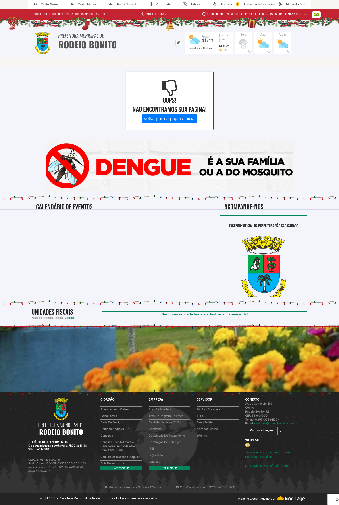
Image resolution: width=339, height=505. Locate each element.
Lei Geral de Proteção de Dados (267, 465)
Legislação (156, 455)
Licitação (154, 462)
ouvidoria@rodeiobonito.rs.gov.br (275, 423)
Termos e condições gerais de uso (268, 452)
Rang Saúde (205, 422)
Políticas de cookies (259, 457)
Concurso (106, 435)
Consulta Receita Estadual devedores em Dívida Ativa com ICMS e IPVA (117, 446)
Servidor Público (207, 429)
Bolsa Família (108, 416)
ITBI (151, 448)
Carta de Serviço (111, 422)
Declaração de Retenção (165, 442)
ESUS (200, 416)
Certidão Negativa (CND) (116, 429)
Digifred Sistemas (208, 409)
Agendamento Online (114, 409)
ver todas (70, 317)
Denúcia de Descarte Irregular (119, 457)
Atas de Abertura (160, 409)
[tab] (178, 42)
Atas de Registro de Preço (166, 416)
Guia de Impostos (112, 463)
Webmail (202, 435)
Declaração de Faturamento (167, 435)
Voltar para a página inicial (170, 118)
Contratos (155, 429)
